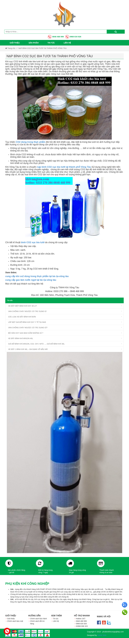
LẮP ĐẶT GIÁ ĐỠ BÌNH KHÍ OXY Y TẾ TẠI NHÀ (27, 322)
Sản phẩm (34, 43)
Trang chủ (10, 48)
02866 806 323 (82, 626)
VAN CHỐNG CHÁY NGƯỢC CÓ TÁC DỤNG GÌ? (27, 328)
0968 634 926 (73, 37)
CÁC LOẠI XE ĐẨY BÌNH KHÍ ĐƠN (22, 317)
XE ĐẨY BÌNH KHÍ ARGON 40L (20, 338)
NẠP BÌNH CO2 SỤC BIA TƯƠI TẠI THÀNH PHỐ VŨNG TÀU (42, 48)
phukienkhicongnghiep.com (113, 632)
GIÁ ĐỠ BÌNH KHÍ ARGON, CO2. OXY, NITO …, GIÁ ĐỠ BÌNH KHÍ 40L (36, 344)
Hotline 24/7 (80, 619)
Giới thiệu (15, 43)
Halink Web (101, 635)
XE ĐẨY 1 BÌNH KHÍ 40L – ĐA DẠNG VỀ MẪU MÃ (28, 349)
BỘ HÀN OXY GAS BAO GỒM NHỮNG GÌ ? (25, 333)
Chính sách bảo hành (38, 619)
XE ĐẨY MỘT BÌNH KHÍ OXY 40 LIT (22, 306)
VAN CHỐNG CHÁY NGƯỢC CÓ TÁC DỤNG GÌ (27, 311)
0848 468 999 (56, 37)
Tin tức (51, 43)
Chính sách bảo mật (15, 621)
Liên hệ (67, 43)
